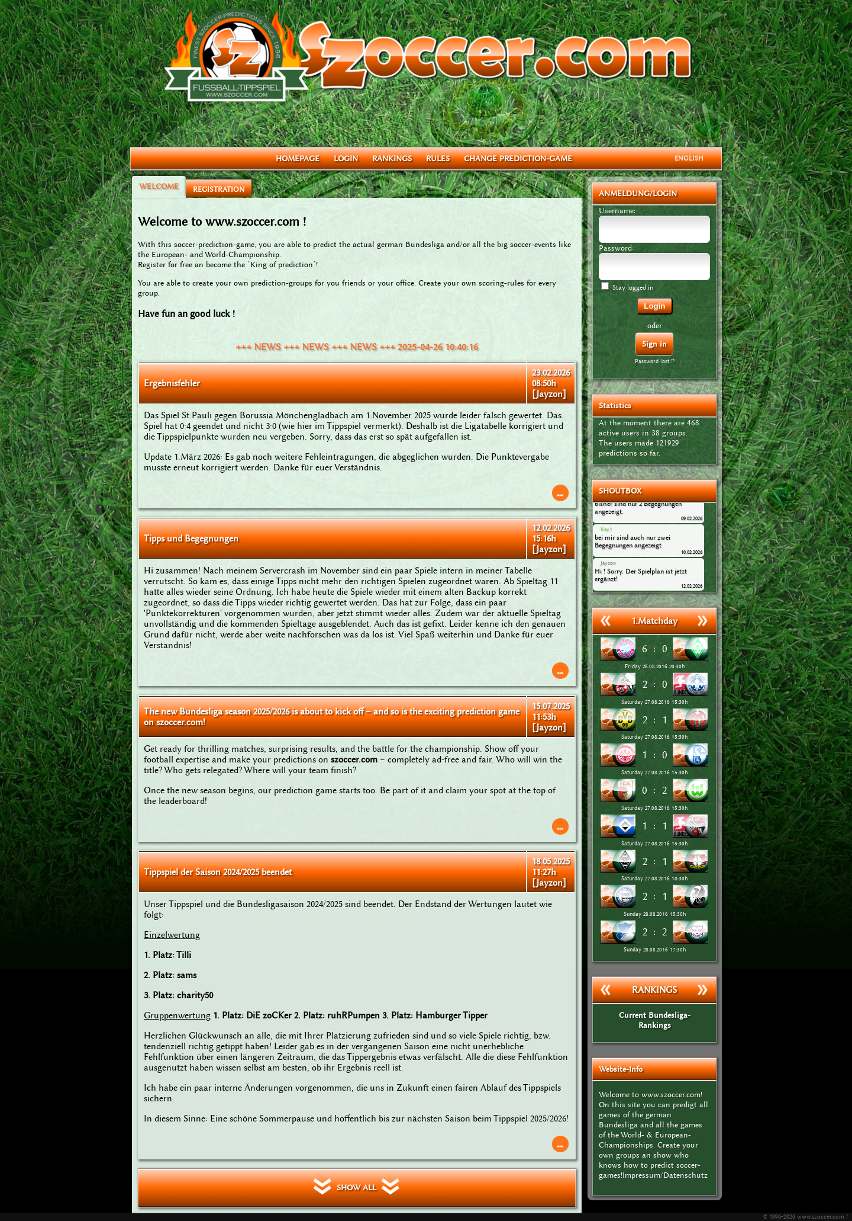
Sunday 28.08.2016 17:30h (655, 949)
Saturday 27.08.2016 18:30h (654, 878)
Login (654, 306)
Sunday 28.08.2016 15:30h (655, 914)
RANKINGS (392, 158)
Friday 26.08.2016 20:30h (655, 666)
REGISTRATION (218, 189)
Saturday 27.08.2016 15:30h (654, 702)
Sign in (654, 344)
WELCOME (159, 186)
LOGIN (346, 158)
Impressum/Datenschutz (665, 1175)
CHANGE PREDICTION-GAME (518, 158)
